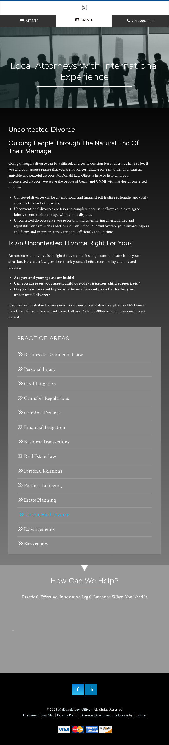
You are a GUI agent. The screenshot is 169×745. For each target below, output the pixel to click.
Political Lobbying (43, 485)
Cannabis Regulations (46, 398)
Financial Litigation (44, 427)
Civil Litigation (40, 383)
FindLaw (139, 715)
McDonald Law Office (74, 709)
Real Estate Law (40, 456)
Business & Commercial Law (53, 354)
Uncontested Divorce (47, 514)
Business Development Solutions (104, 715)
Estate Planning (40, 500)
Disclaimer (31, 715)
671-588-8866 (143, 21)
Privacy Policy (67, 715)
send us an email (123, 311)
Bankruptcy (36, 543)
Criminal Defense (42, 412)
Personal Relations (43, 470)
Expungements (39, 529)
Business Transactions (46, 441)
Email (87, 19)
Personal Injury (39, 369)
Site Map (47, 715)
